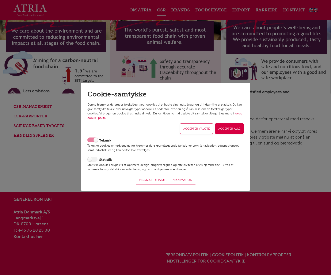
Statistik (105, 161)
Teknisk (105, 142)
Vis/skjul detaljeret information (165, 178)
